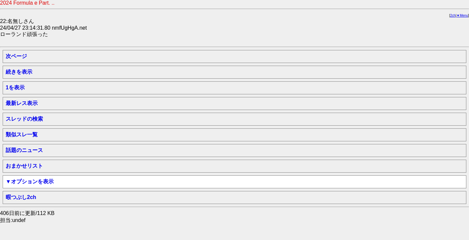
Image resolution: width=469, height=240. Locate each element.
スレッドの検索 (24, 119)
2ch (453, 15)
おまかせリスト (24, 166)
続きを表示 (19, 72)
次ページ (16, 56)
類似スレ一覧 (22, 134)
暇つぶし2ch (21, 197)
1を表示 (15, 87)
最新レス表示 (22, 103)
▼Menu (462, 15)
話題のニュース (24, 150)
